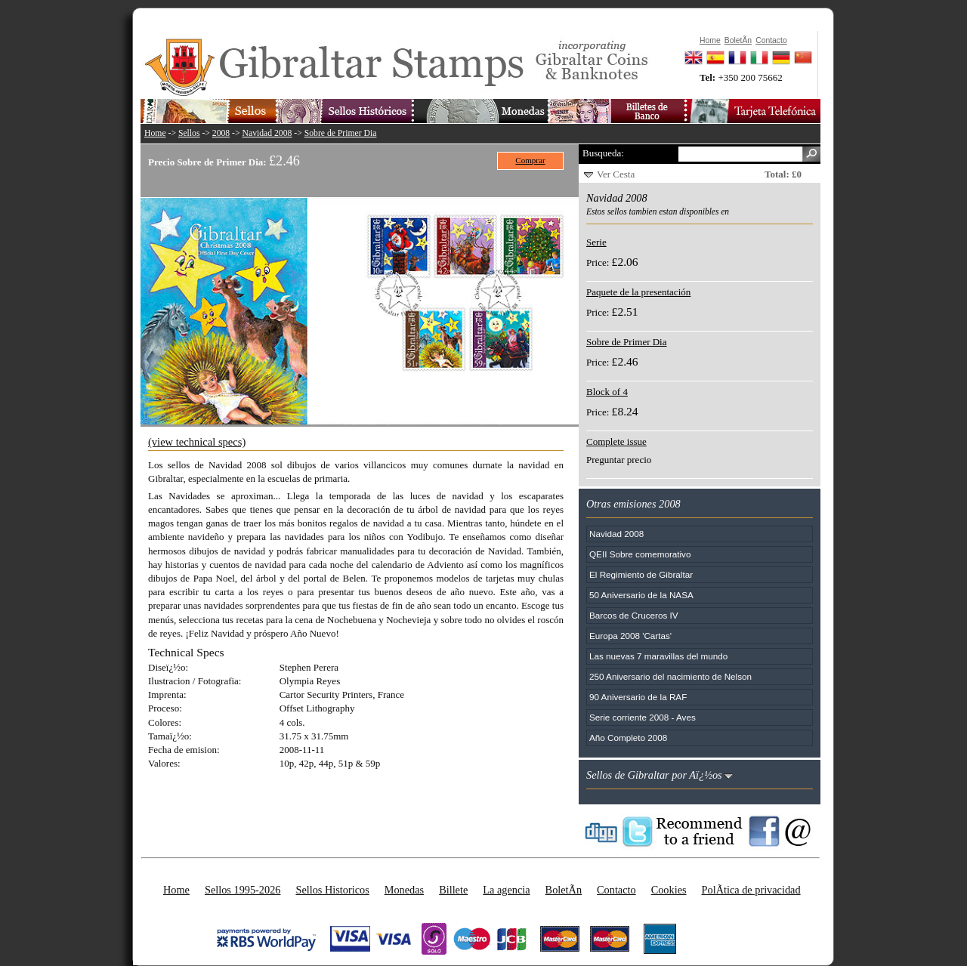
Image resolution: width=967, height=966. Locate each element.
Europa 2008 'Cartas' (630, 635)
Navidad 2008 (267, 133)
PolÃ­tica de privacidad (751, 890)
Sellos (189, 133)
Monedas (404, 890)
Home (155, 133)
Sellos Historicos (332, 890)
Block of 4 (607, 391)
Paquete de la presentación (638, 292)
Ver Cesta (616, 174)
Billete (453, 890)
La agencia (506, 890)
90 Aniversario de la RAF (638, 697)
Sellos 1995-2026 (242, 890)
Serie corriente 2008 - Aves (642, 717)
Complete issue (616, 441)
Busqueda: (603, 153)
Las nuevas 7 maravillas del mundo (658, 656)
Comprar (530, 160)
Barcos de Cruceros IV (633, 615)
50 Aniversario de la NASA (641, 595)
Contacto (616, 890)
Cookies (669, 890)
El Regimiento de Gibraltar (641, 574)
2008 (221, 133)
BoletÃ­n (563, 890)
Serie (596, 242)
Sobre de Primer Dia (340, 133)
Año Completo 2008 (628, 737)
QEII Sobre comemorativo (639, 554)
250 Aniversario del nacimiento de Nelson (670, 676)
